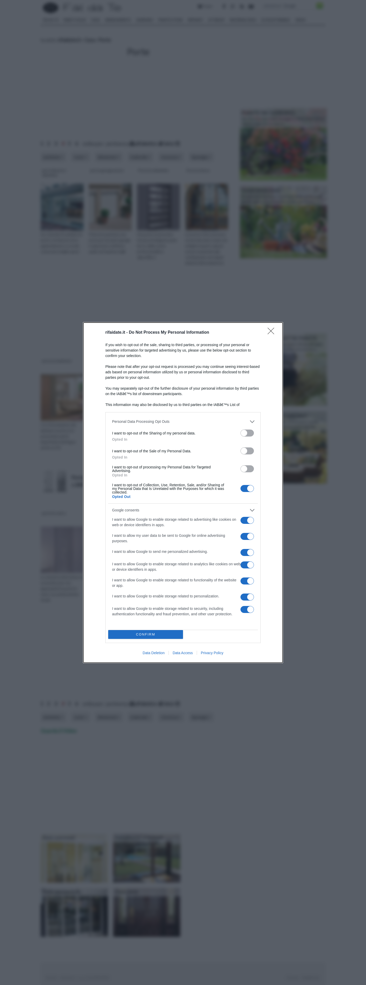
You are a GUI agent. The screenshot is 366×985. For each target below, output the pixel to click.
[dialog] (183, 493)
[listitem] (183, 421)
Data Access (183, 653)
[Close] (272, 333)
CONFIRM (145, 634)
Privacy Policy (212, 653)
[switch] (247, 433)
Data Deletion (154, 653)
